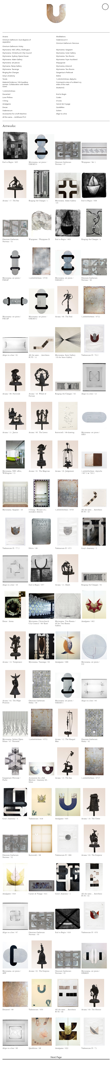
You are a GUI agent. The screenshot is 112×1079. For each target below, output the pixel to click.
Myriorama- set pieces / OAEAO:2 (38, 317)
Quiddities (60, 107)
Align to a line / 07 (10, 932)
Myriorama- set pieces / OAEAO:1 (64, 701)
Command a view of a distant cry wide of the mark (68, 83)
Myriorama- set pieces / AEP (11, 972)
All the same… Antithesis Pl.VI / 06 (65, 1010)
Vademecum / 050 (36, 1009)
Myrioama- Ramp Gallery (12, 66)
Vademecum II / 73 (89, 1048)
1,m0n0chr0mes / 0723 (90, 316)
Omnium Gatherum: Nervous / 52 (10, 856)
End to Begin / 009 (63, 239)
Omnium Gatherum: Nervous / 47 (63, 163)
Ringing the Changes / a (91, 239)
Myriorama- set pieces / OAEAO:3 (64, 279)
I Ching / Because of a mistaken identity (37, 511)
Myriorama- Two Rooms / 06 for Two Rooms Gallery (65, 623)
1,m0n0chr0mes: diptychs (66, 79)
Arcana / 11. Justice (10, 432)
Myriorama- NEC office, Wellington (16, 50)
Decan (5, 107)
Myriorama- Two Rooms (65, 56)
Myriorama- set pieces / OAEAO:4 (38, 163)
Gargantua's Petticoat (64, 72)
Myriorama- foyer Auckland (66, 59)
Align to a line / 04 (89, 700)
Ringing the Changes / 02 (65, 394)
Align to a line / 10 (10, 585)
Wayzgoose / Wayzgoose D (39, 239)
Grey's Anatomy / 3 (63, 894)
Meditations (60, 36)
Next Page (56, 1057)
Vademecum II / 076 (89, 932)
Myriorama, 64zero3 (64, 66)
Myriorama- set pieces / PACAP (11, 317)
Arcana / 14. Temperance (12, 662)
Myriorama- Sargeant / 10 (12, 510)
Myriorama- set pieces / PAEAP (11, 279)
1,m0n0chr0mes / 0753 (38, 739)
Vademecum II (61, 40)
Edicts (58, 76)
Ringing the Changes (10, 72)
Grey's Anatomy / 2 (89, 548)
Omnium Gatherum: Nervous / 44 (37, 933)
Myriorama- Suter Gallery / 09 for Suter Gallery (65, 356)
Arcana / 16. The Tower (90, 818)
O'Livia (59, 101)
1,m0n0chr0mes (8, 91)
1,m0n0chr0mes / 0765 (64, 510)
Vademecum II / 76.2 (89, 355)
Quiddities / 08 (35, 1048)
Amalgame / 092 (61, 1048)
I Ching (5, 101)
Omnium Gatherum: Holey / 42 (89, 740)
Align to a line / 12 (89, 394)
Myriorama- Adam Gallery (12, 59)
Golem (58, 110)
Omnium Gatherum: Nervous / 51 (10, 240)
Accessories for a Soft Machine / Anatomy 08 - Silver (38, 780)
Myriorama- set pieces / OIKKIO (90, 972)
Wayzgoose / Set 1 (88, 162)
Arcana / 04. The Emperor (91, 855)
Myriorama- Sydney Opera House (15, 56)
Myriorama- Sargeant (64, 50)
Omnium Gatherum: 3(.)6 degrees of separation (16, 41)
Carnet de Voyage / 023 (38, 894)
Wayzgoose (60, 63)
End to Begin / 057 (36, 585)
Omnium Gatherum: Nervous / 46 (89, 279)
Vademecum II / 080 (63, 855)
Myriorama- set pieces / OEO (90, 433)
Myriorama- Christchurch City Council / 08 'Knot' (39, 622)
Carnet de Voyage (63, 104)
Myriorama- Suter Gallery (66, 53)
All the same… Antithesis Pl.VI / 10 (91, 511)
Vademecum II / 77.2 (10, 548)
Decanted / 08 (7, 1009)
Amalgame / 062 (87, 621)
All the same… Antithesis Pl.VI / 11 (39, 356)
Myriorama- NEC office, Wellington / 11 (12, 472)
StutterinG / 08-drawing (64, 432)
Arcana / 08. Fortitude (11, 394)
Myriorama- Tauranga (10, 69)
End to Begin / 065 (10, 162)
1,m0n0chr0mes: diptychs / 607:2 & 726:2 (91, 472)
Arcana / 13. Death (62, 585)
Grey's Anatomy (8, 76)
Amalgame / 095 (61, 818)
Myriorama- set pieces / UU (90, 663)
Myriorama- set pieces (11, 63)
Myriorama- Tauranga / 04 (39, 662)
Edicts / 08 (33, 548)
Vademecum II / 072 (63, 548)
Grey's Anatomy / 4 (10, 818)
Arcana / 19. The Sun (63, 778)
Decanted (6, 94)
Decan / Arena (7, 621)
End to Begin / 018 (63, 932)
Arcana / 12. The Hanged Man (65, 740)
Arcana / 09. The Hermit (91, 1009)
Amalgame (6, 104)
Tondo (4, 79)
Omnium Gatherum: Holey (12, 46)
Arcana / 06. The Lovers (38, 432)
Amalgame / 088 (61, 662)
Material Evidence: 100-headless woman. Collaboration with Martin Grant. (15, 84)
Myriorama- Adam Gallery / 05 (65, 202)
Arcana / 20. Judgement (64, 471)
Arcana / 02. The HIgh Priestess (11, 701)
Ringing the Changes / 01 (91, 585)
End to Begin (61, 94)
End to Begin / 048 (89, 201)
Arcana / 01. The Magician (39, 471)
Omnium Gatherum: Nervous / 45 (63, 972)
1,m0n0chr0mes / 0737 (90, 778)
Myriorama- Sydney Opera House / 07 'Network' (12, 740)
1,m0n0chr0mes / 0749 (38, 278)
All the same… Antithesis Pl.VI (14, 117)
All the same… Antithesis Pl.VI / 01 (91, 895)
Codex (58, 97)
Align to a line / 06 (10, 1048)
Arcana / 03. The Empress (39, 971)
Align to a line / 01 (10, 355)
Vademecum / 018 (36, 818)
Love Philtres (7, 97)
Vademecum (7, 110)
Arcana (5, 36)
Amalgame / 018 (9, 894)
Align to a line (61, 114)
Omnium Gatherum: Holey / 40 (37, 701)
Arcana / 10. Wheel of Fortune (37, 395)
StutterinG (60, 87)
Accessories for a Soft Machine (14, 114)
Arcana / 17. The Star (10, 201)
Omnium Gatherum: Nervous (67, 43)
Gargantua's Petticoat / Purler (11, 779)
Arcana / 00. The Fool (63, 316)
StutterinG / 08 (35, 855)
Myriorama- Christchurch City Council (17, 53)
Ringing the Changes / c (38, 201)
